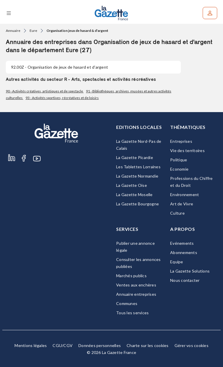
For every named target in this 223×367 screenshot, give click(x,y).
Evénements (182, 243)
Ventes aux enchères (136, 284)
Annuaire (13, 30)
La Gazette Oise (131, 185)
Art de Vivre (181, 203)
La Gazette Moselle (134, 194)
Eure (33, 30)
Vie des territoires (187, 150)
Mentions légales (31, 345)
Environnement (184, 194)
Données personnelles (99, 345)
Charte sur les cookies (148, 345)
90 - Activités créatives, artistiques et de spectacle (45, 91)
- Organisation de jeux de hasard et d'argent (59, 67)
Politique (178, 159)
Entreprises (181, 141)
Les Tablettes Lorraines (138, 166)
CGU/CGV (63, 345)
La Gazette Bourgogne (137, 203)
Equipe (176, 261)
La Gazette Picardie (134, 157)
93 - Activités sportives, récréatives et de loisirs (62, 98)
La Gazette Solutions (190, 271)
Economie (179, 169)
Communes (126, 303)
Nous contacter (185, 280)
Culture (177, 213)
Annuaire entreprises (136, 294)
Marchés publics (131, 275)
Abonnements (183, 252)
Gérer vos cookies (191, 345)
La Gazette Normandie (137, 176)
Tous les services (132, 312)
